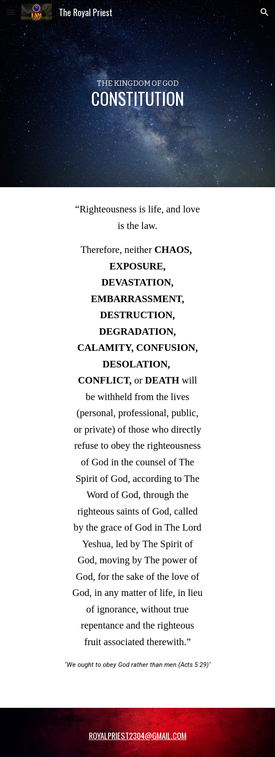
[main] (137, 93)
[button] (10, 12)
